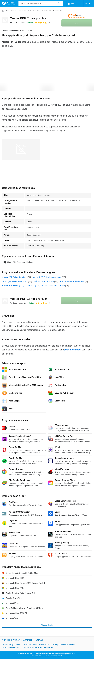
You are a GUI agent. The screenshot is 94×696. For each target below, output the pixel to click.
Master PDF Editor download (14, 277)
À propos (6, 640)
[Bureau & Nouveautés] (18, 11)
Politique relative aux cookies (36, 644)
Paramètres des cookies (42, 647)
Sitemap (39, 640)
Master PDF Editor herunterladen (47, 277)
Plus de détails (47, 625)
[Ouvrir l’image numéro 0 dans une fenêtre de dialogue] (21, 149)
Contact (16, 640)
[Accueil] (3, 11)
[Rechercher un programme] (58, 3)
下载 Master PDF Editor (43, 281)
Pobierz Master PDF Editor (53, 286)
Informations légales (10, 647)
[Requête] (40, 3)
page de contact (72, 349)
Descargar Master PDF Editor (15, 281)
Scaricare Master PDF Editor (71, 281)
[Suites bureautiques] (34, 11)
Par (18, 22)
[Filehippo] (9, 3)
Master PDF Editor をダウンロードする (19, 286)
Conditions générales (11, 644)
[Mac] (7, 11)
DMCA (26, 647)
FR (88, 3)
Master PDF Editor (28, 18)
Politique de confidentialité (64, 644)
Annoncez (28, 640)
